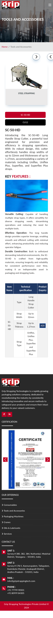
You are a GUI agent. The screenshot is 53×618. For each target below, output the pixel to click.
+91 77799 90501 (15, 590)
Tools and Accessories (14, 510)
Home (5, 46)
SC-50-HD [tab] (25, 114)
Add (43, 325)
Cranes (7, 522)
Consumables (10, 504)
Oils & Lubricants (12, 528)
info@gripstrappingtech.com (21, 581)
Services (8, 533)
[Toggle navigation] (49, 5)
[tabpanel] (26, 238)
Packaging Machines (13, 516)
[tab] (26, 84)
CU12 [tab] (25, 122)
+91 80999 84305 (15, 593)
